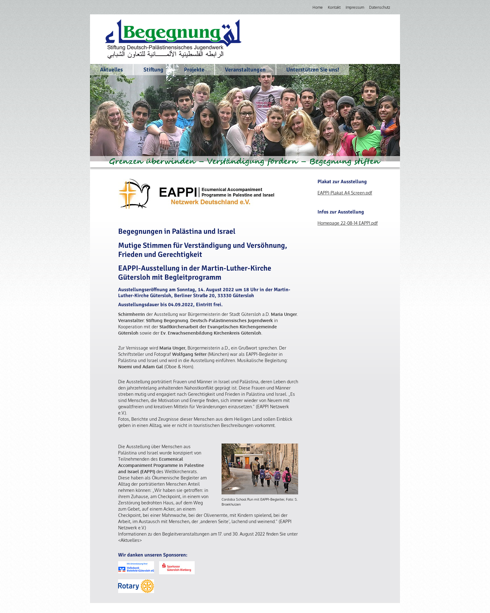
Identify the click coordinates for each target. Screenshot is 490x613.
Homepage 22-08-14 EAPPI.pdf (348, 223)
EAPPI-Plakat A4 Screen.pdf (345, 192)
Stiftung (153, 69)
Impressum (355, 7)
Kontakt (334, 7)
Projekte (194, 69)
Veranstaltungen (245, 69)
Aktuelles (111, 69)
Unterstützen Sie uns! (312, 69)
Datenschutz (379, 7)
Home (317, 7)
